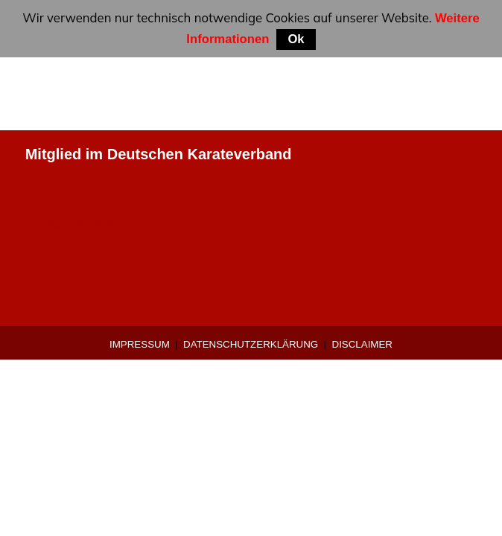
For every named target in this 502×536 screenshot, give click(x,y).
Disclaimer (362, 344)
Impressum (139, 344)
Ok (295, 39)
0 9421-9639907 (79, 225)
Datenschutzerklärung (250, 344)
